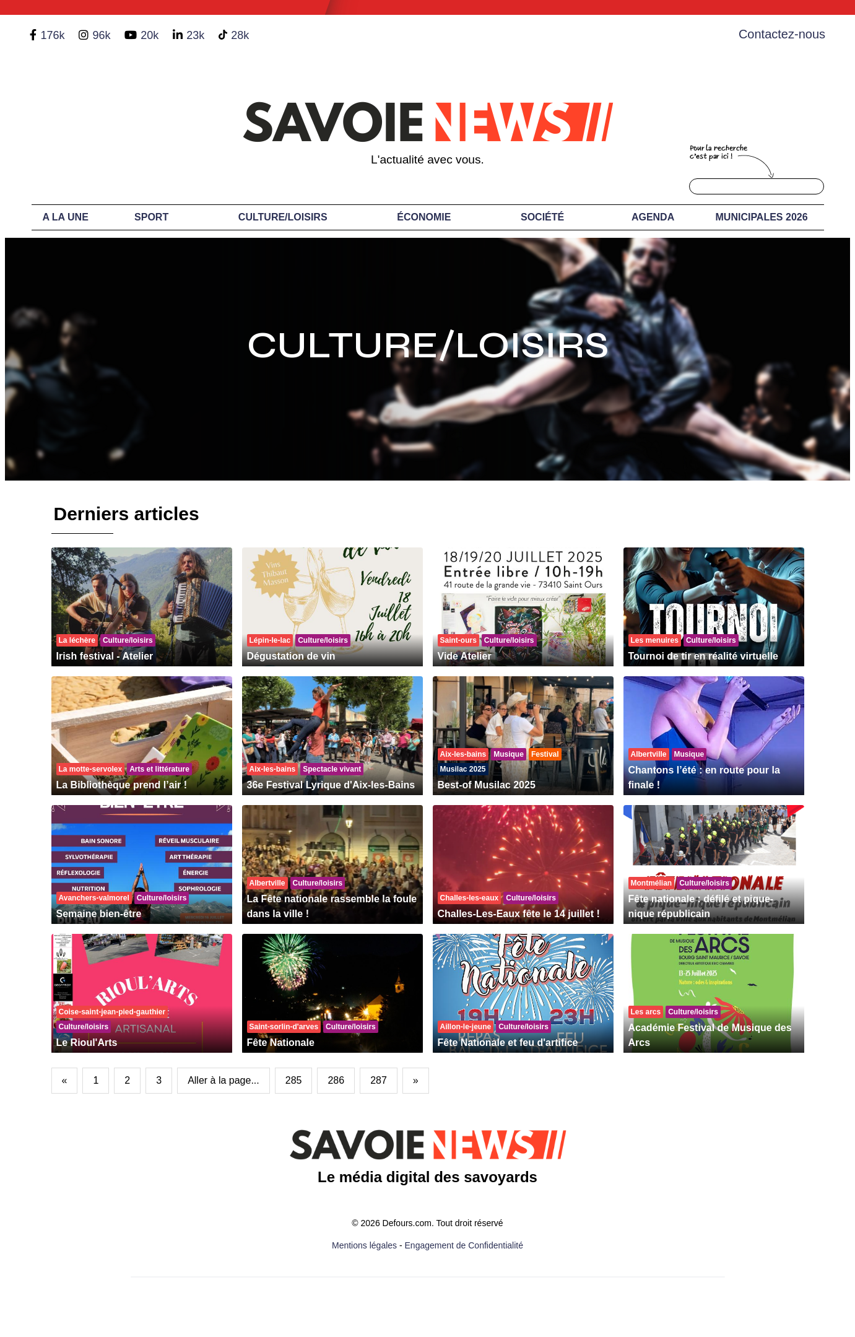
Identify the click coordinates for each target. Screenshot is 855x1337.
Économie (424, 217)
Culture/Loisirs (283, 217)
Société (542, 217)
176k (52, 35)
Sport (151, 217)
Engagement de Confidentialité (464, 1245)
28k (240, 35)
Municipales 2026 (762, 217)
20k (149, 35)
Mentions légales (364, 1245)
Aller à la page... (223, 1080)
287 (378, 1080)
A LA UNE (65, 217)
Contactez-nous (782, 34)
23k (195, 35)
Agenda (652, 217)
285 (293, 1080)
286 (336, 1080)
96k (101, 35)
